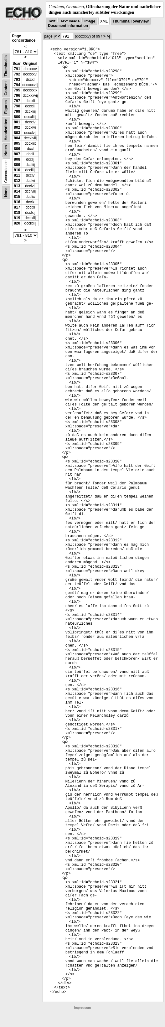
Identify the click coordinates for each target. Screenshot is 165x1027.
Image (89, 21)
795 (17, 90)
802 (17, 127)
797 (17, 101)
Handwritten (6, 129)
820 (17, 223)
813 (17, 186)
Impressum (82, 1007)
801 (17, 122)
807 (17, 154)
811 (17, 175)
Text (51, 21)
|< (55, 36)
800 (17, 117)
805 (17, 143)
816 (17, 202)
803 (17, 133)
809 (17, 165)
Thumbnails (6, 65)
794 (17, 85)
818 (17, 212)
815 (17, 196)
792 (17, 74)
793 (17, 79)
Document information (68, 25)
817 (17, 207)
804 (17, 138)
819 (17, 218)
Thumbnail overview (131, 21)
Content (6, 88)
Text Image (70, 21)
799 (17, 111)
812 (17, 180)
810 (17, 170)
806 (17, 149)
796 (17, 95)
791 (17, 69)
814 (17, 191)
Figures (6, 107)
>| (108, 36)
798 (17, 106)
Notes (6, 150)
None (6, 192)
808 (17, 159)
